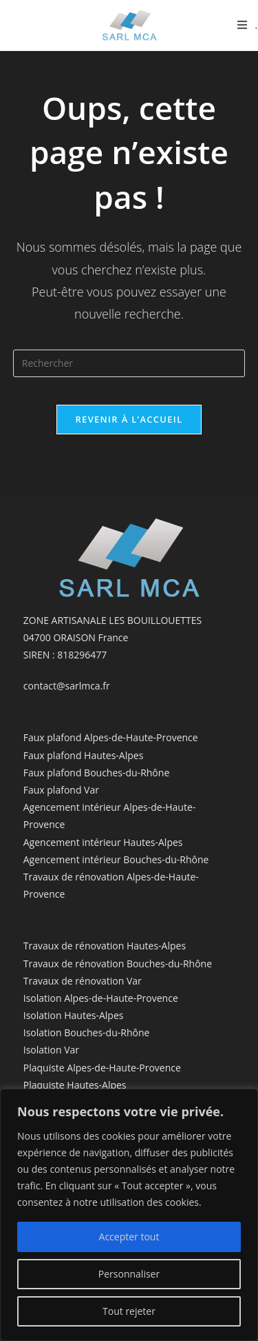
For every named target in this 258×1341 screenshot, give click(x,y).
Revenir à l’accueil (128, 419)
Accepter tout (129, 1236)
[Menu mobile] (247, 24)
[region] (129, 1215)
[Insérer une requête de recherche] (129, 363)
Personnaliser (129, 1273)
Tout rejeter (129, 1311)
